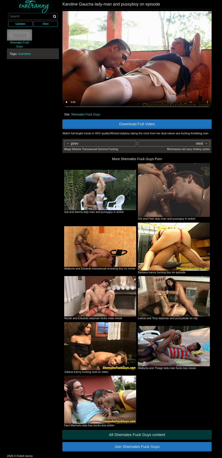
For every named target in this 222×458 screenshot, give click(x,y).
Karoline (24, 54)
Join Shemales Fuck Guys (137, 446)
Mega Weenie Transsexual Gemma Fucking (91, 149)
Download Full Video (137, 124)
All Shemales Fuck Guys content (137, 435)
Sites (46, 23)
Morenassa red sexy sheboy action (188, 149)
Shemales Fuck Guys (85, 114)
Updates (20, 23)
